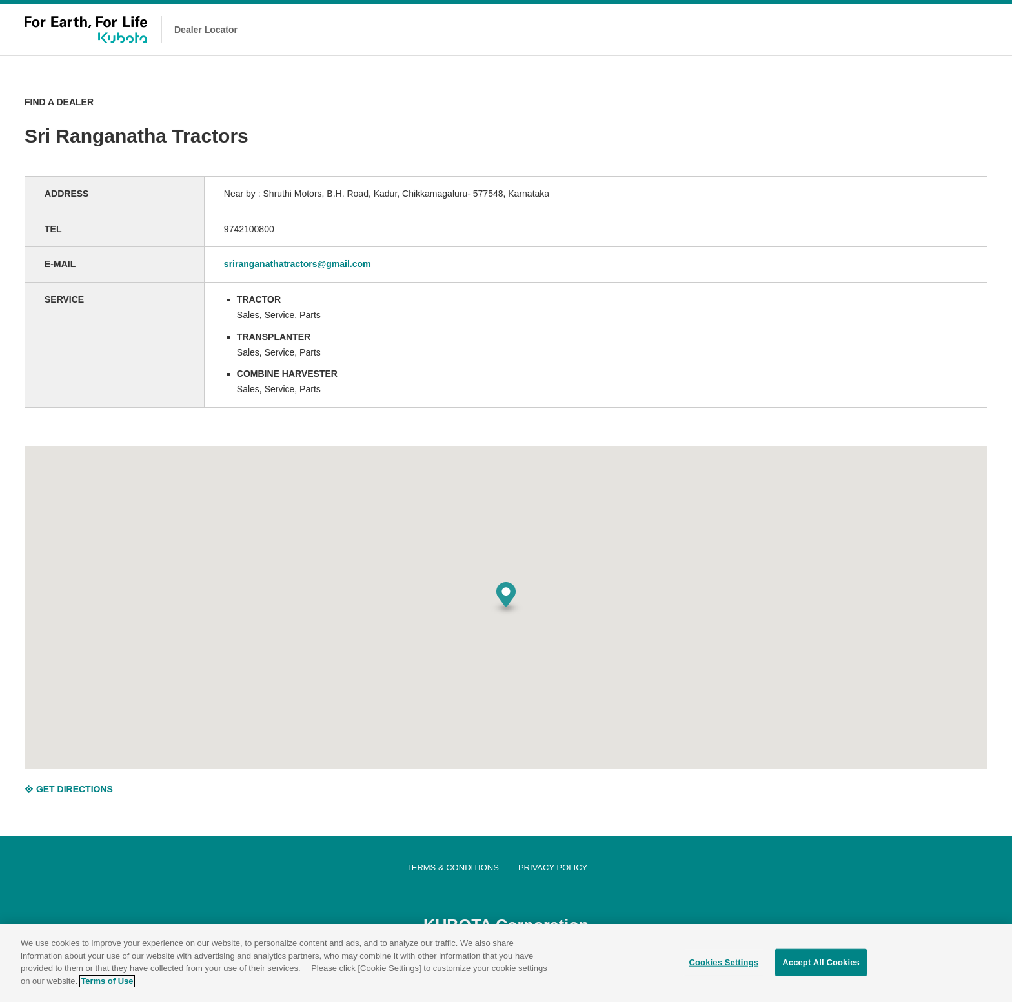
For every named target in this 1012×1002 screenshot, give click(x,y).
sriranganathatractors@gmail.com (297, 264)
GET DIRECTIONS (69, 789)
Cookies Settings (724, 965)
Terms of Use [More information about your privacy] (107, 984)
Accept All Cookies (821, 965)
